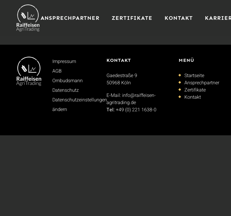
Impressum (64, 61)
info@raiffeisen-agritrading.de (131, 99)
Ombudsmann (67, 80)
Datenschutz (65, 90)
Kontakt (179, 18)
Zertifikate (132, 18)
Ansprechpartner (70, 18)
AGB (57, 71)
